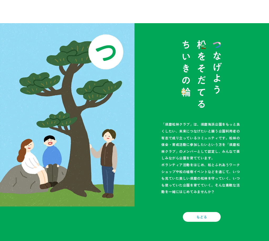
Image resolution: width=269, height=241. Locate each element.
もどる (201, 216)
